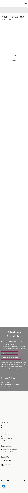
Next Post (14, 60)
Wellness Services (5, 432)
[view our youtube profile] (10, 461)
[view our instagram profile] (4, 461)
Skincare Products (5, 434)
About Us (3, 426)
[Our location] (27, 481)
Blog (2, 436)
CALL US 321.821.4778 (10, 353)
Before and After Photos (6, 438)
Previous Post (14, 56)
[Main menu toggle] (26, 3)
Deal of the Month (6, 20)
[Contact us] (25, 481)
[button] (9, 353)
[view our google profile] (7, 461)
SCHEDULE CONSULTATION (11, 358)
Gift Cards (3, 440)
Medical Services (5, 430)
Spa (2, 428)
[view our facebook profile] (2, 461)
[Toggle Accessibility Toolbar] (3, 486)
